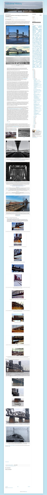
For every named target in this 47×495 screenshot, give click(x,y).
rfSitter (41, 49)
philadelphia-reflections (16, 126)
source (15, 445)
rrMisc (41, 55)
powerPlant (40, 41)
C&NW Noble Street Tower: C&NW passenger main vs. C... (37, 107)
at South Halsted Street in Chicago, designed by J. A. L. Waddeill (15, 108)
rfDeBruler (39, 44)
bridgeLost (33, 29)
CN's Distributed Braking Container (37, 89)
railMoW (35, 42)
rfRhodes (41, 48)
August (34, 117)
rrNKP (33, 56)
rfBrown (39, 43)
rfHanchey (41, 45)
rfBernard (35, 43)
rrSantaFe (40, 57)
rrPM (36, 57)
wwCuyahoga (36, 63)
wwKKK (41, 65)
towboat (38, 59)
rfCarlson (33, 44)
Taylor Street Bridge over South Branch (37, 90)
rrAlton (36, 51)
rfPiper (33, 48)
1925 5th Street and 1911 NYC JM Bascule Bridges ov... (37, 96)
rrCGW (36, 53)
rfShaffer (37, 49)
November (35, 79)
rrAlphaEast (40, 50)
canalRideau (39, 34)
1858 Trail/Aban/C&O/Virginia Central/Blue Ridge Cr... (36, 113)
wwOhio (41, 66)
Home (17, 486)
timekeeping (36, 59)
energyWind (36, 38)
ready (41, 42)
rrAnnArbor (41, 51)
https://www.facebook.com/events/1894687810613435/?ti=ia (18, 160)
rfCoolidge (35, 44)
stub (32, 59)
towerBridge (40, 59)
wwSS (37, 67)
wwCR (33, 63)
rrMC (37, 55)
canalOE (35, 34)
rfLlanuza (40, 47)
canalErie (37, 33)
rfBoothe (37, 43)
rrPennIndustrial (34, 57)
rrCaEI (33, 52)
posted (20, 181)
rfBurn (40, 43)
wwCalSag (41, 62)
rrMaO (36, 55)
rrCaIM (34, 52)
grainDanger (34, 39)
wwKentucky (38, 65)
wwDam (40, 63)
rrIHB (35, 54)
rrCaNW (39, 52)
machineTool (37, 40)
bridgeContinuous (34, 27)
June (34, 119)
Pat (8, 189)
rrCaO (41, 52)
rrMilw (39, 55)
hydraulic (37, 39)
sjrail (12, 126)
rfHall (38, 45)
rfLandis (37, 47)
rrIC (33, 54)
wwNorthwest (37, 66)
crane (35, 36)
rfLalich (35, 47)
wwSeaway (35, 67)
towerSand (41, 60)
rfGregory (33, 45)
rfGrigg (35, 45)
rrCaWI (33, 53)
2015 (33, 126)
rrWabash (35, 58)
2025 (33, 71)
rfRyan (35, 49)
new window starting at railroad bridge (9, 445)
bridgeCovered (40, 27)
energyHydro (37, 37)
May (34, 120)
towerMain (33, 60)
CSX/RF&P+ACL (35, 88)
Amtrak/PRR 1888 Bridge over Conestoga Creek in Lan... (36, 97)
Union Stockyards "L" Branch (36, 103)
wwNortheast (33, 66)
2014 (33, 127)
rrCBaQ (35, 53)
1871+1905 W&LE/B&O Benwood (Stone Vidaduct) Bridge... (38, 84)
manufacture (40, 40)
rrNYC (35, 56)
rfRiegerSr (33, 49)
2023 (33, 73)
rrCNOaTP (38, 53)
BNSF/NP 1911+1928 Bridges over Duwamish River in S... (37, 83)
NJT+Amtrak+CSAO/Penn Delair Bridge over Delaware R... (37, 110)
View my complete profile (34, 137)
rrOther (36, 56)
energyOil (33, 38)
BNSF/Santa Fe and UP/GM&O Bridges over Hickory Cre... (37, 86)
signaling (39, 58)
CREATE (38, 36)
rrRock (38, 57)
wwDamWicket (40, 64)
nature (34, 41)
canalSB (41, 34)
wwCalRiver (37, 62)
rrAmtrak (38, 51)
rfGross (37, 45)
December (35, 78)
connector (33, 36)
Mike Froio (7, 189)
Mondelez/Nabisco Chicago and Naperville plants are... (37, 104)
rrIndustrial (37, 54)
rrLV (35, 55)
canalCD (41, 32)
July (34, 118)
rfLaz (38, 47)
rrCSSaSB (41, 53)
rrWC (37, 58)
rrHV (32, 54)
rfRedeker (38, 48)
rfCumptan (37, 44)
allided (8, 124)
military (33, 41)
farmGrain (40, 38)
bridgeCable (33, 26)
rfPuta (34, 48)
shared (18, 191)
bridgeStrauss (34, 30)
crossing (41, 36)
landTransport (33, 40)
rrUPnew (33, 58)
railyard (39, 42)
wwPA (33, 67)
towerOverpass (37, 60)
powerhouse (37, 41)
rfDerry (41, 44)
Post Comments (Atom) (10, 487)
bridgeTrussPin (34, 32)
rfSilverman (39, 49)
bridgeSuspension (39, 30)
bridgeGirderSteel (35, 28)
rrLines (34, 55)
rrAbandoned (37, 50)
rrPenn (41, 56)
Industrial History (13, 3)
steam (41, 58)
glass (32, 39)
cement (33, 35)
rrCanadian (37, 52)
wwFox (35, 65)
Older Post (29, 486)
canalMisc (33, 34)
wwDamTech (37, 64)
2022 (33, 74)
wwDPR (33, 65)
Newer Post (7, 486)
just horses (40, 39)
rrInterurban (40, 54)
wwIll (36, 65)
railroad (37, 42)
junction (38, 39)
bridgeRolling (40, 29)
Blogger (26, 491)
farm (38, 38)
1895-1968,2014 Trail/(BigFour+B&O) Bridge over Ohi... (37, 95)
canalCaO (38, 32)
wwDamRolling (33, 64)
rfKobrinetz (33, 47)
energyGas (33, 37)
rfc (41, 43)
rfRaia (36, 48)
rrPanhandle (38, 56)
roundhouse (33, 50)
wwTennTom (40, 67)
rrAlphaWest (33, 51)
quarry (33, 42)
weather (33, 62)
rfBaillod (33, 43)
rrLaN (33, 55)
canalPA (37, 34)
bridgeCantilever (40, 26)
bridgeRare (36, 29)
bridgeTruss (40, 31)
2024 (33, 72)
